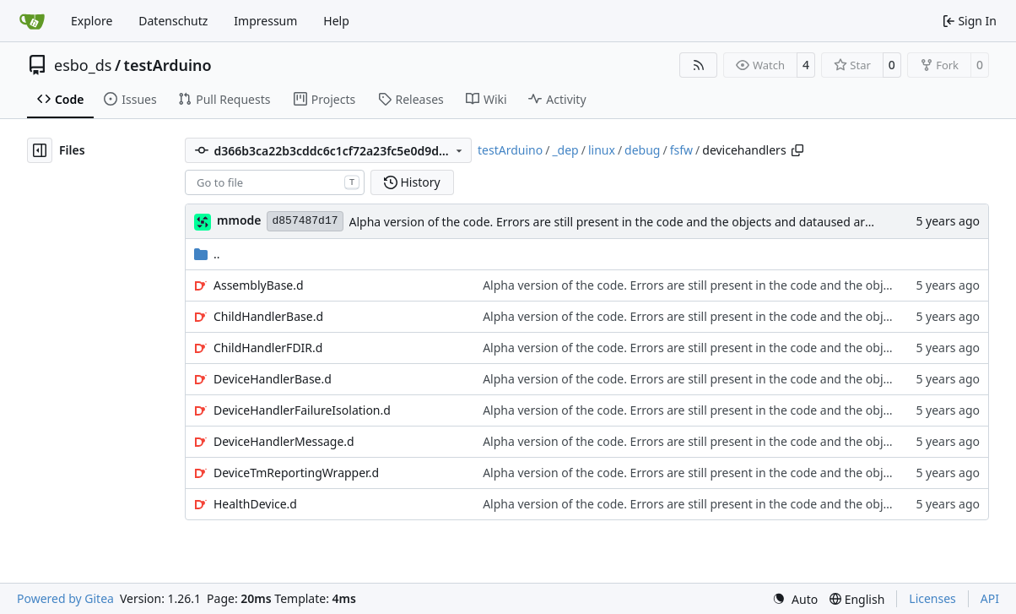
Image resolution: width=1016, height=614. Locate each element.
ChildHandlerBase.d (268, 316)
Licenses (932, 598)
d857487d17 (305, 221)
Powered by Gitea (65, 598)
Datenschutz (173, 21)
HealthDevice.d (255, 504)
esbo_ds (82, 65)
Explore (91, 21)
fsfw (681, 150)
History (412, 182)
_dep (565, 150)
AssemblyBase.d (258, 285)
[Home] (32, 21)
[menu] (795, 599)
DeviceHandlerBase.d (272, 379)
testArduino (168, 65)
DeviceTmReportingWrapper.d (296, 473)
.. (207, 254)
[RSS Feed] (698, 65)
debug (642, 150)
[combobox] (275, 182)
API (990, 598)
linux (601, 150)
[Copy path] (797, 150)
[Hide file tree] (39, 150)
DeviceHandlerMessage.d (283, 441)
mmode (239, 220)
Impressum (265, 21)
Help (336, 21)
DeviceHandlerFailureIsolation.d (302, 410)
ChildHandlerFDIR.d (267, 348)
